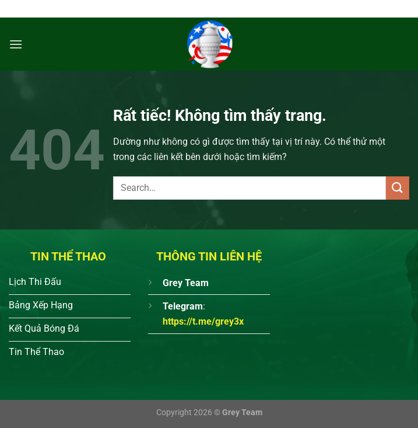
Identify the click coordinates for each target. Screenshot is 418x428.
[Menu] (16, 44)
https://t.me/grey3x (203, 321)
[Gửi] (397, 187)
